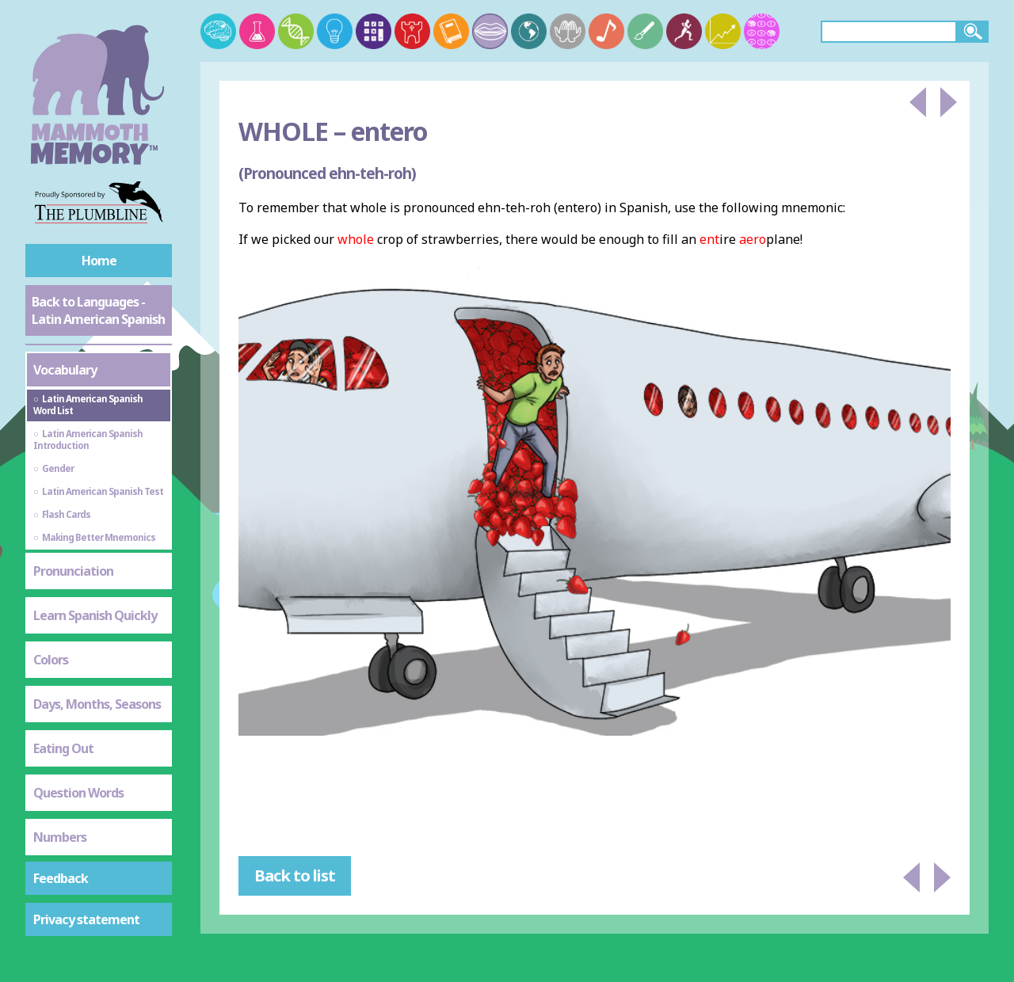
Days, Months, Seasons (97, 704)
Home (99, 260)
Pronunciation (73, 571)
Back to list (294, 875)
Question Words (78, 792)
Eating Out (63, 748)
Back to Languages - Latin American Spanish (98, 310)
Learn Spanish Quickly (95, 615)
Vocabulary (65, 370)
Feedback (60, 878)
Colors (50, 659)
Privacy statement (86, 919)
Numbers (59, 837)
